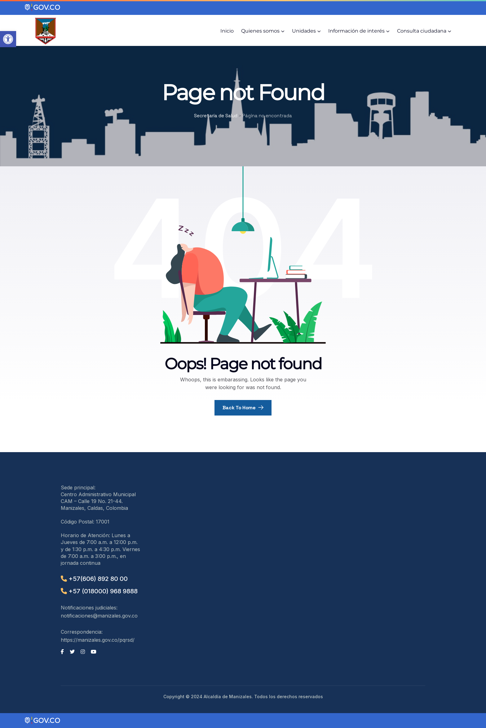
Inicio (227, 31)
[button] (8, 39)
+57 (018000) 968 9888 (99, 591)
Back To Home (243, 407)
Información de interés (356, 31)
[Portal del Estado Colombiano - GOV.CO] (43, 7)
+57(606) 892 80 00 (94, 578)
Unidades (304, 31)
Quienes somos (260, 31)
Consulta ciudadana (421, 31)
